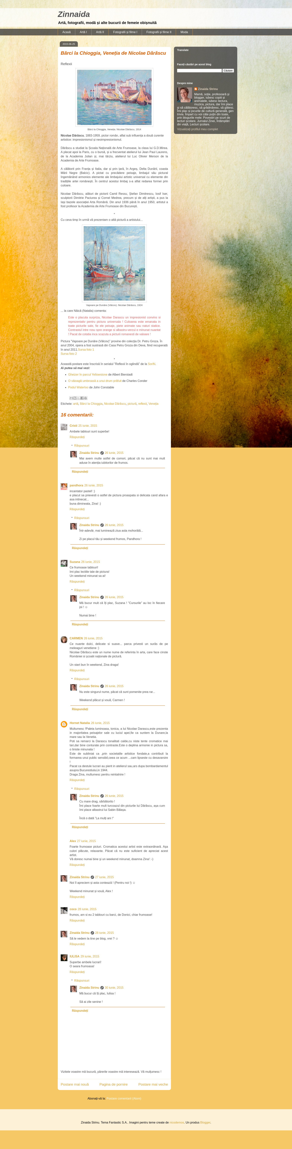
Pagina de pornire (113, 1084)
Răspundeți (77, 437)
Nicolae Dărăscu (115, 403)
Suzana (75, 561)
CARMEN (76, 638)
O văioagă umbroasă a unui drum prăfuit (94, 380)
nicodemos (177, 1122)
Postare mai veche (153, 1084)
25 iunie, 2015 (87, 425)
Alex (73, 841)
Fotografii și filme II (158, 32)
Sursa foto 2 (69, 353)
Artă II (100, 32)
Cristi (73, 425)
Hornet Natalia (80, 723)
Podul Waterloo (78, 387)
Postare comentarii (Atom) (124, 1098)
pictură (132, 403)
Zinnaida (74, 14)
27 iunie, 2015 (86, 841)
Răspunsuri (81, 445)
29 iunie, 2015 (89, 956)
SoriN (151, 364)
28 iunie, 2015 (87, 909)
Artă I (83, 32)
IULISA (74, 956)
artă (75, 403)
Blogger (205, 1122)
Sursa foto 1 (86, 349)
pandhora (76, 485)
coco (73, 909)
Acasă (66, 32)
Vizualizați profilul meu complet (197, 129)
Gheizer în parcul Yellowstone (87, 374)
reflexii (142, 403)
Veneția (153, 403)
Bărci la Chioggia (91, 403)
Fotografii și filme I (125, 32)
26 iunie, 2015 (114, 452)
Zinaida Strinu (89, 452)
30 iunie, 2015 (114, 987)
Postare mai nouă (75, 1084)
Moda (184, 32)
